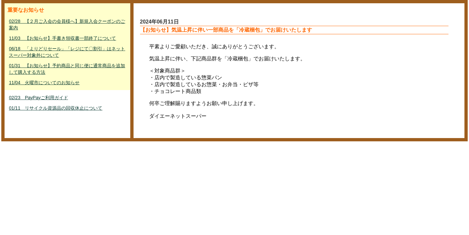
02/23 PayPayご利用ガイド (38, 97)
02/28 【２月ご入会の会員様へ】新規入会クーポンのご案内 (67, 24)
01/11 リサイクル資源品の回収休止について (55, 108)
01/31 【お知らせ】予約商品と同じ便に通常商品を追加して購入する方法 (67, 69)
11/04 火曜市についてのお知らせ (44, 82)
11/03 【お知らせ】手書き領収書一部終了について (62, 38)
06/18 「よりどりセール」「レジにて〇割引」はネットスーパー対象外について (67, 52)
